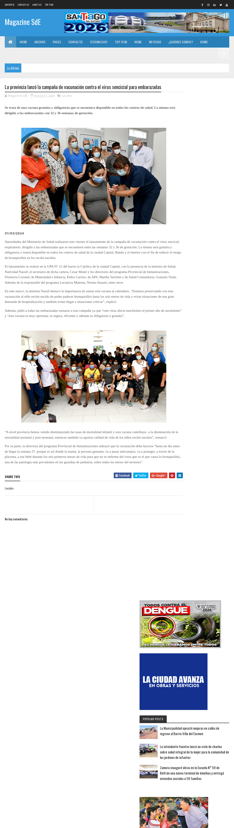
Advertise (9, 4)
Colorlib (22, 822)
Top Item (49, 4)
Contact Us (23, 4)
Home (23, 41)
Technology (99, 41)
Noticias (155, 41)
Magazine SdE (23, 22)
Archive (40, 41)
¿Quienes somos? (181, 41)
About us (36, 4)
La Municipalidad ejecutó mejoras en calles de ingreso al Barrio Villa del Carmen (201, 643)
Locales (67, 104)
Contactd (75, 41)
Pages (57, 41)
